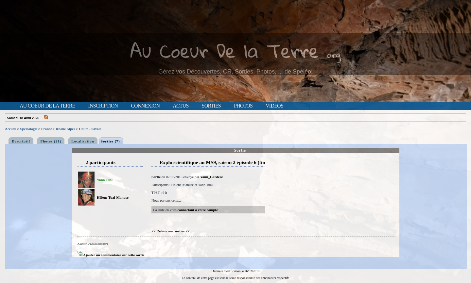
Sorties (211, 105)
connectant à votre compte (198, 210)
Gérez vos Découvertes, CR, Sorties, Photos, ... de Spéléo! (235, 71)
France (46, 129)
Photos (243, 105)
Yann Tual (105, 180)
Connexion (145, 105)
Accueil (10, 129)
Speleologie (29, 129)
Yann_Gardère (211, 177)
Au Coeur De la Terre (224, 50)
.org (333, 54)
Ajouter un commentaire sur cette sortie (110, 255)
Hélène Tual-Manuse (113, 197)
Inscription (103, 105)
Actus (180, 105)
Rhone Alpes (65, 129)
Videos (274, 105)
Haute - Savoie (90, 129)
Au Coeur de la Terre (47, 105)
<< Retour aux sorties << (170, 231)
